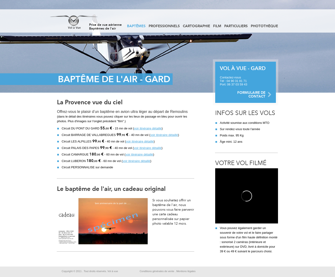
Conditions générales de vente (157, 271)
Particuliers (236, 26)
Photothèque (264, 26)
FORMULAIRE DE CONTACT (251, 94)
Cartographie (196, 26)
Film (217, 26)
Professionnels (164, 26)
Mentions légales (186, 271)
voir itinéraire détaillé (148, 128)
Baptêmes (136, 26)
